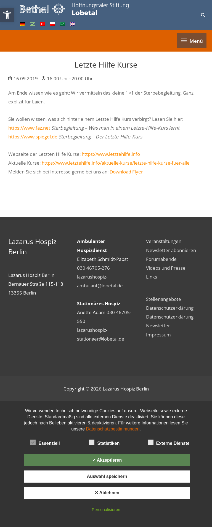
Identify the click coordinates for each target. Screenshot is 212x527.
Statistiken (104, 442)
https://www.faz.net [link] (29, 127)
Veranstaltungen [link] (163, 241)
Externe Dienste (169, 442)
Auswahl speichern (107, 476)
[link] (7, 15)
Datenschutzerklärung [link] (170, 307)
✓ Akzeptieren (107, 460)
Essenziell (45, 442)
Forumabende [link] (161, 259)
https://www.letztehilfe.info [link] (111, 154)
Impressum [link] (158, 334)
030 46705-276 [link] (93, 267)
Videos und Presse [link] (166, 267)
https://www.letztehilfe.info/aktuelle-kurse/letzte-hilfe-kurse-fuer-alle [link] (116, 162)
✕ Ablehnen (107, 492)
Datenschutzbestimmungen (113, 429)
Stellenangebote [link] (163, 299)
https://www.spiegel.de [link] (32, 136)
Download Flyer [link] (126, 171)
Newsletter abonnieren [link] (171, 250)
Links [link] (151, 276)
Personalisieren (106, 509)
